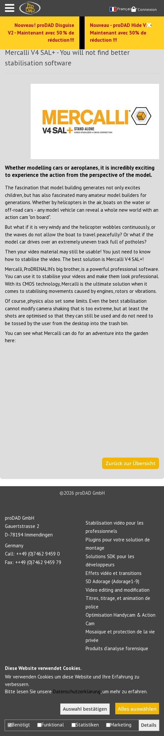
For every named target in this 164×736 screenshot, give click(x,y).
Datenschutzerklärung (76, 691)
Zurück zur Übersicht (130, 463)
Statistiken (85, 725)
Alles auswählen (137, 708)
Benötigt (19, 725)
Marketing (118, 725)
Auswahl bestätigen (85, 709)
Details (148, 725)
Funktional (50, 725)
